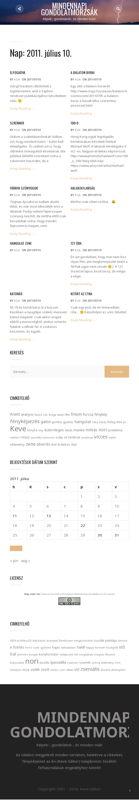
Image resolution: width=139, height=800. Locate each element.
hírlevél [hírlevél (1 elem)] (100, 647)
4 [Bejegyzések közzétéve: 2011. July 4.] (14, 505)
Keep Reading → (22, 108)
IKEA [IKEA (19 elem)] (119, 422)
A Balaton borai (82, 72)
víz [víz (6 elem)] (77, 669)
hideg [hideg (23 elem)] (112, 422)
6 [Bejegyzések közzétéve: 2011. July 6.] (48, 505)
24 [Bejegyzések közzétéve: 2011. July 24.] (116, 525)
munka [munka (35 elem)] (79, 430)
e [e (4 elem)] (11, 646)
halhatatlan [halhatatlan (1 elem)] (68, 647)
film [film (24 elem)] (67, 414)
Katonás (16, 293)
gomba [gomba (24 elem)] (57, 422)
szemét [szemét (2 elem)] (85, 662)
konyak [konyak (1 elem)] (33, 654)
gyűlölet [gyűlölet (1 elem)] (46, 647)
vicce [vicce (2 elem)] (26, 669)
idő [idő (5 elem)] (122, 647)
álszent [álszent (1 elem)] (106, 669)
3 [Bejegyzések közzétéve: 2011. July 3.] (115, 496)
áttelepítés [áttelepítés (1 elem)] (118, 669)
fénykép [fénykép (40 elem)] (101, 414)
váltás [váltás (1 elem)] (70, 669)
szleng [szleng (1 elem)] (96, 662)
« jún (14, 560)
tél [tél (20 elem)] (65, 437)
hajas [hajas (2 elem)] (56, 647)
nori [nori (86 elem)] (103, 430)
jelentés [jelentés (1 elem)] (22, 654)
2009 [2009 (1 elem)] (13, 640)
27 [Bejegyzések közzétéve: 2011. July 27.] (49, 534)
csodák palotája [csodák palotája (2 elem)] (105, 640)
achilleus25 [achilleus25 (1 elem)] (24, 640)
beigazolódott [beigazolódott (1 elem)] (83, 640)
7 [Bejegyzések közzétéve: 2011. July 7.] (65, 505)
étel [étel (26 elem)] (74, 444)
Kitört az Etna (81, 293)
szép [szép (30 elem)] (59, 437)
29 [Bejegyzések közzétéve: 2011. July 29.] (83, 534)
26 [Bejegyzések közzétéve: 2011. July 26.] (32, 534)
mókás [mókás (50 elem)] (92, 430)
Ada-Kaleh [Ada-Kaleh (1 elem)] (39, 640)
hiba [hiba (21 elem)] (95, 422)
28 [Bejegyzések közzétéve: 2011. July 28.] (66, 534)
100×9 (74, 122)
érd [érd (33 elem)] (54, 444)
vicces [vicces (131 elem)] (101, 436)
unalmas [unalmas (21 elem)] (87, 437)
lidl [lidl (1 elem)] (76, 654)
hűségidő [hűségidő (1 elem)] (112, 647)
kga (17, 79)
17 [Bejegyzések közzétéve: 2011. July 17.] (116, 515)
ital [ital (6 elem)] (13, 653)
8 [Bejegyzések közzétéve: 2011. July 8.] (82, 505)
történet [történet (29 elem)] (74, 437)
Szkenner (17, 122)
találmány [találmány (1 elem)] (107, 662)
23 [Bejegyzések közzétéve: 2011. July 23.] (100, 525)
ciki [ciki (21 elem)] (45, 414)
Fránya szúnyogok (23, 188)
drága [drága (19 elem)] (52, 414)
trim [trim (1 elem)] (118, 662)
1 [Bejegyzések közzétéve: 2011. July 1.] (82, 496)
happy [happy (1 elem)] (90, 647)
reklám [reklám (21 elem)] (15, 437)
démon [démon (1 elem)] (123, 640)
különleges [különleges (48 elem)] (54, 429)
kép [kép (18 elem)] (41, 430)
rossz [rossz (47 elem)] (25, 437)
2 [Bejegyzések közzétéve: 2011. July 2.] (99, 496)
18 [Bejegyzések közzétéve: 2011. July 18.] (15, 525)
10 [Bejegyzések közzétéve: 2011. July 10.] (116, 505)
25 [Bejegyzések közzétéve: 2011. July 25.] (15, 534)
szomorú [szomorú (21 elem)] (48, 437)
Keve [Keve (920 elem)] (18, 429)
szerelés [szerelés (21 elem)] (36, 437)
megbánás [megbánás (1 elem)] (86, 654)
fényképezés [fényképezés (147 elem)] (25, 421)
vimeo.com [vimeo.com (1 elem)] (58, 669)
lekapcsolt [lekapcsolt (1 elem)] (66, 654)
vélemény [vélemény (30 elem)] (17, 444)
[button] (16, 548)
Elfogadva (18, 72)
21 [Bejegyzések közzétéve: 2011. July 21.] (66, 525)
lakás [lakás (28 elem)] (69, 430)
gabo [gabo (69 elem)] (46, 421)
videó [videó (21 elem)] (112, 437)
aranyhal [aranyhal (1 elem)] (52, 640)
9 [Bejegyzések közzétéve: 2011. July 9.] (99, 505)
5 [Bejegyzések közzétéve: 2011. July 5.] (31, 505)
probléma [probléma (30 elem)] (115, 430)
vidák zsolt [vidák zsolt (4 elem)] (40, 669)
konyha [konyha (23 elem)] (33, 430)
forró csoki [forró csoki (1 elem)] (32, 647)
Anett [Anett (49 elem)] (15, 414)
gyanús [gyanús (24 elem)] (68, 422)
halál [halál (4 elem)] (81, 646)
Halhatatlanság (82, 188)
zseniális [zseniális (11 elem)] (90, 668)
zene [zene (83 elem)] (31, 444)
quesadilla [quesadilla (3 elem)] (58, 662)
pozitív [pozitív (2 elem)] (45, 662)
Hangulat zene (20, 243)
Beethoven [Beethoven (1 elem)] (66, 640)
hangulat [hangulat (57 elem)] (83, 421)
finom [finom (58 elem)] (76, 414)
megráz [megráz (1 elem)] (99, 654)
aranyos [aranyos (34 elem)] (27, 414)
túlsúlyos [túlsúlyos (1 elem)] (16, 669)
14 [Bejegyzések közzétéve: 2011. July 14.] (66, 515)
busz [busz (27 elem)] (38, 414)
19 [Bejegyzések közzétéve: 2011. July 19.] (32, 525)
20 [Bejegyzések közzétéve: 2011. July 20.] (49, 525)
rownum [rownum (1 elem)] (73, 662)
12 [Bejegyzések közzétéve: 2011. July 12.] (32, 515)
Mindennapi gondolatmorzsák (70, 9)
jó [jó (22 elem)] (124, 422)
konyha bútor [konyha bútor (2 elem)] (49, 654)
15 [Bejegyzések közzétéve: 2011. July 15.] (83, 515)
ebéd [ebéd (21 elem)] (60, 414)
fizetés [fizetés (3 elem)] (18, 647)
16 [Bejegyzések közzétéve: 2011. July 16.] (100, 515)
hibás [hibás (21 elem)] (103, 422)
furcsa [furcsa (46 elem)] (88, 414)
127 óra (76, 243)
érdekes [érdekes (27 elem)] (64, 444)
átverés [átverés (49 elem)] (44, 444)
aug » (25, 560)
